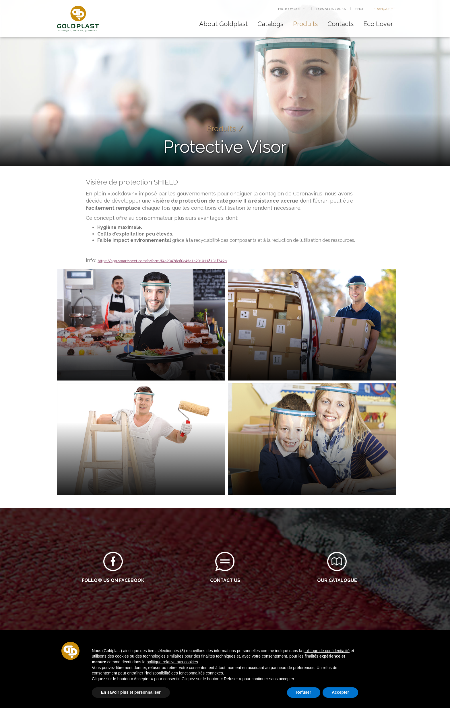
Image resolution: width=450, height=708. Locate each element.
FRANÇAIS (382, 9)
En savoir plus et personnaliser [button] (131, 692)
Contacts (340, 24)
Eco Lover (378, 24)
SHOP (359, 9)
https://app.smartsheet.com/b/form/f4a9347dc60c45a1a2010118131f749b (162, 260)
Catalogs (270, 24)
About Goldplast (223, 24)
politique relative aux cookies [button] (172, 662)
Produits (305, 24)
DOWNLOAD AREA (331, 9)
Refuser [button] (303, 692)
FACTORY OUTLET (292, 9)
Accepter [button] (340, 692)
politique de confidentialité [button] (326, 650)
